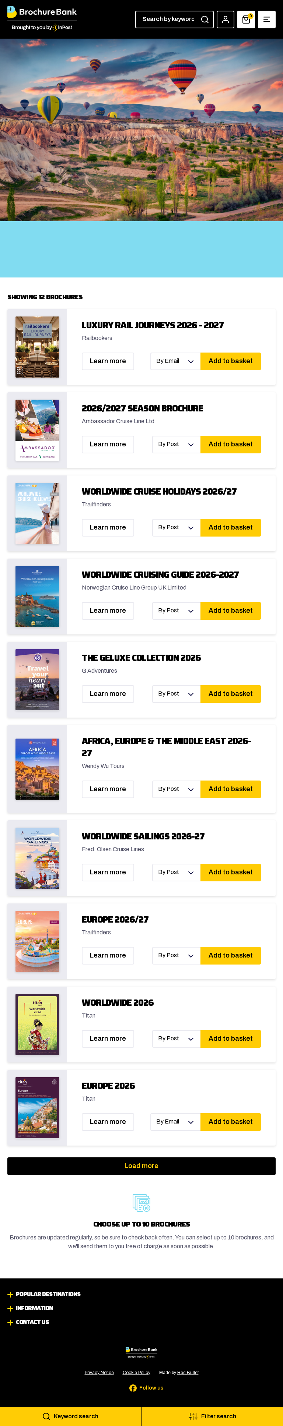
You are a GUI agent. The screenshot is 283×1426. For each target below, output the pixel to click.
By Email (167, 361)
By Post (168, 444)
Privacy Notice (99, 1372)
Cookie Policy (136, 1372)
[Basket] (246, 19)
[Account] (225, 19)
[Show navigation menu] (267, 19)
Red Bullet (188, 1372)
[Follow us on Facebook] (141, 1388)
